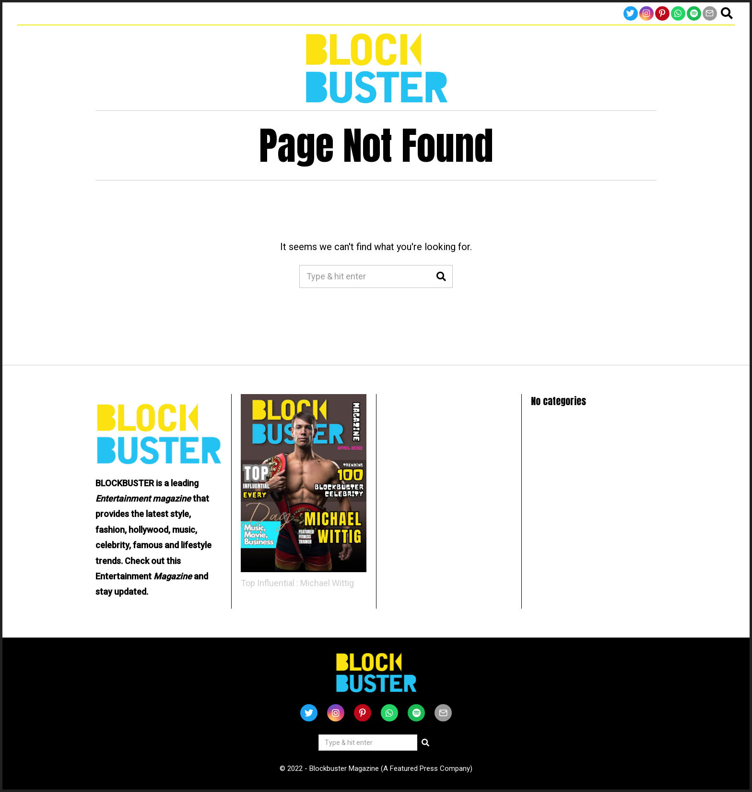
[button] (441, 276)
